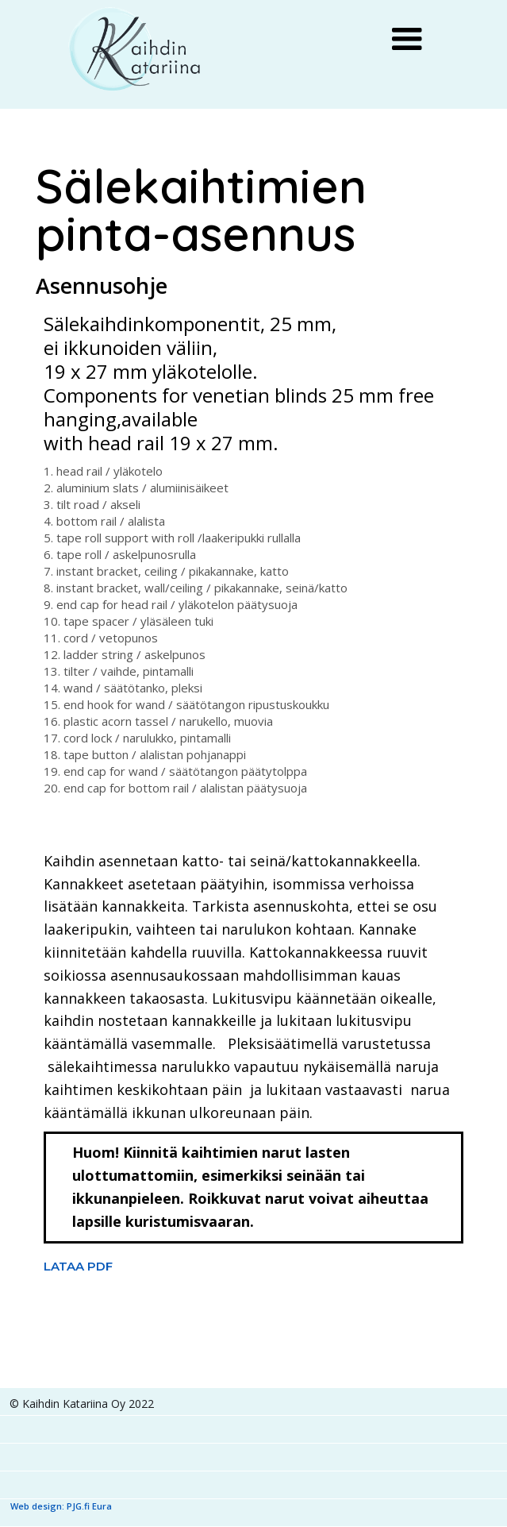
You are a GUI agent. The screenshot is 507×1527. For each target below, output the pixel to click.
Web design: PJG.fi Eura (61, 1506)
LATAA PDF (78, 1266)
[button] (407, 39)
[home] (136, 49)
